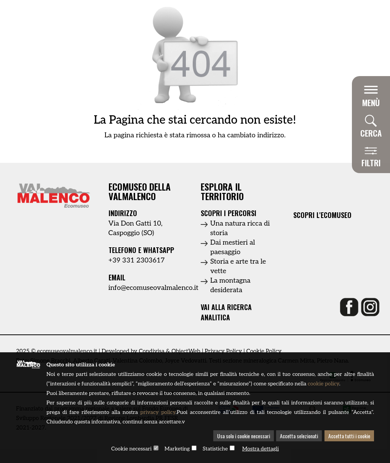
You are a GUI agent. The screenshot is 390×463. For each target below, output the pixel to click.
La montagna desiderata (230, 285)
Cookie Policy (264, 351)
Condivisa (151, 351)
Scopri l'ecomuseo (322, 215)
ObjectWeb (185, 351)
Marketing (177, 448)
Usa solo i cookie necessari (243, 436)
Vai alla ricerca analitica (226, 312)
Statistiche (215, 448)
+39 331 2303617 (137, 260)
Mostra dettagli (260, 448)
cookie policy (323, 383)
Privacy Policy (223, 351)
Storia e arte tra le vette (238, 266)
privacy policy (158, 412)
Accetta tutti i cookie (349, 436)
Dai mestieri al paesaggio (232, 247)
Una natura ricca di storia (240, 228)
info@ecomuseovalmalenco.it (154, 288)
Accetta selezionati (299, 436)
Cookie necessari (131, 448)
